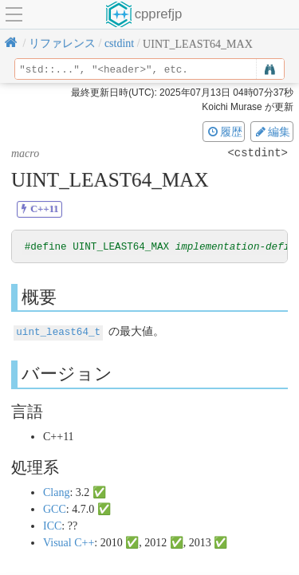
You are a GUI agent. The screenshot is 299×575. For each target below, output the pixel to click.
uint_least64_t (58, 332)
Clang (56, 492)
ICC (52, 526)
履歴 (224, 131)
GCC (54, 509)
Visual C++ (68, 543)
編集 (272, 131)
